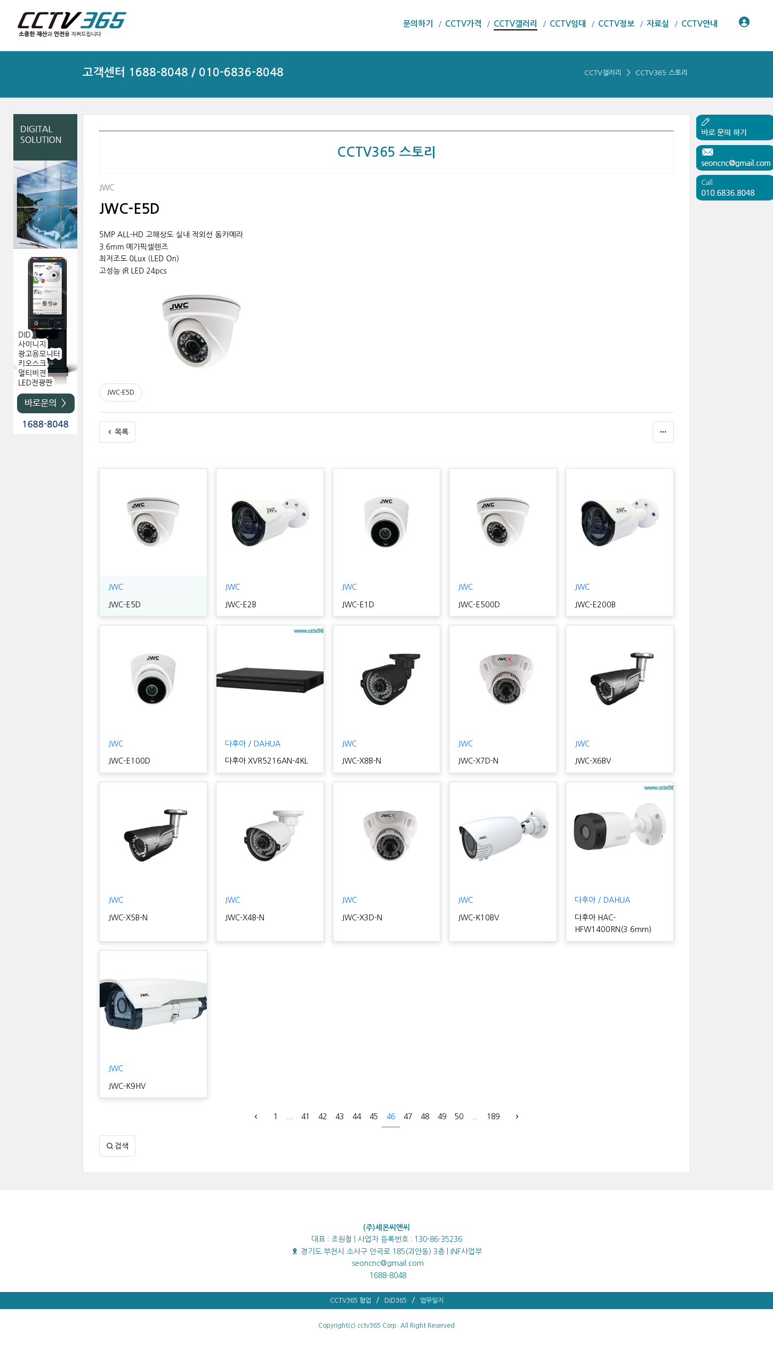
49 (442, 1116)
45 (373, 1116)
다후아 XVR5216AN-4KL (265, 761)
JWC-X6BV (592, 761)
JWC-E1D (357, 604)
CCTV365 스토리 (661, 72)
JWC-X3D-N (362, 917)
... (289, 1116)
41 (305, 1116)
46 (390, 1116)
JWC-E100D (128, 761)
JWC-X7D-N (478, 761)
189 (493, 1116)
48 (425, 1116)
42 (322, 1116)
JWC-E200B (594, 604)
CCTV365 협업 (350, 1300)
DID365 (395, 1300)
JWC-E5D (120, 392)
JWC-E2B (240, 604)
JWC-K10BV (478, 917)
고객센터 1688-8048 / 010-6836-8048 (183, 72)
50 (459, 1116)
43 (339, 1116)
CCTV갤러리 (603, 72)
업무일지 (432, 1300)
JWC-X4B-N (244, 917)
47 (408, 1116)
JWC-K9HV (126, 1086)
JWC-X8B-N (361, 761)
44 (356, 1116)
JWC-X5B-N (127, 917)
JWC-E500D (478, 604)
